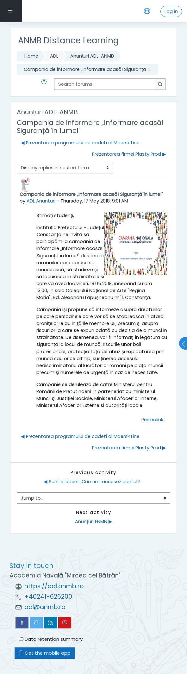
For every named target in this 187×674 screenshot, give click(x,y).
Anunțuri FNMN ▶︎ (93, 521)
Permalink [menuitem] (152, 419)
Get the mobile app (45, 653)
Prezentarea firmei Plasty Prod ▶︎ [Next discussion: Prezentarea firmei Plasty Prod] (129, 154)
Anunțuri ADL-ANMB (92, 56)
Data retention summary (51, 639)
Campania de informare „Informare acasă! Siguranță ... (87, 69)
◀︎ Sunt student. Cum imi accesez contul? (92, 481)
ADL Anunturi (41, 201)
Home (31, 56)
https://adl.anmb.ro (54, 586)
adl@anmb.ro (44, 607)
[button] (45, 84)
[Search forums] (104, 84)
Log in (171, 11)
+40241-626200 (48, 596)
